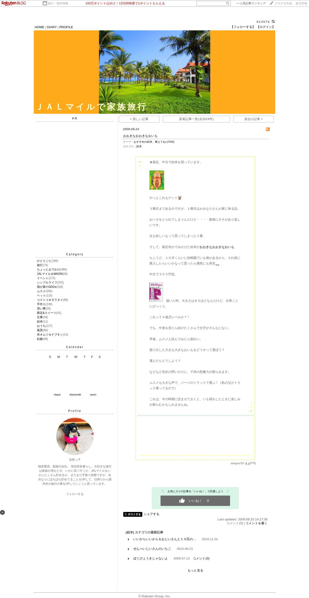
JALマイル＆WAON (50, 273)
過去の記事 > (253, 119)
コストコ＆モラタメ (50, 300)
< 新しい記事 (139, 119)
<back (57, 394)
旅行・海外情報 (58, 3)
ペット (41, 295)
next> (93, 394)
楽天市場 (301, 3)
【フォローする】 (242, 27)
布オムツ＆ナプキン (50, 334)
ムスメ (41, 291)
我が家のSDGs (46, 287)
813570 (263, 22)
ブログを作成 (283, 3)
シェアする (151, 514)
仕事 (40, 317)
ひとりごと (44, 260)
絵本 (40, 321)
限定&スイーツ (46, 313)
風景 (40, 330)
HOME (39, 27)
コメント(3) (201, 558)
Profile (74, 411)
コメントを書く (256, 523)
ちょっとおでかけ (48, 269)
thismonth (75, 394)
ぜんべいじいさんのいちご (152, 549)
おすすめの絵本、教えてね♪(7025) (154, 141)
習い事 (41, 308)
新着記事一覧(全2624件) (196, 119)
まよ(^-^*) (250, 463)
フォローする (75, 494)
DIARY (52, 27)
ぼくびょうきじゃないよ (150, 558)
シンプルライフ (47, 282)
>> (251, 3)
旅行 (40, 265)
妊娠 (40, 339)
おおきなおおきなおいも (140, 136)
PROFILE (66, 27)
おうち (41, 326)
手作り (41, 304)
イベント (43, 278)
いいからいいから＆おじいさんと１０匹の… (164, 539)
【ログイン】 (265, 27)
